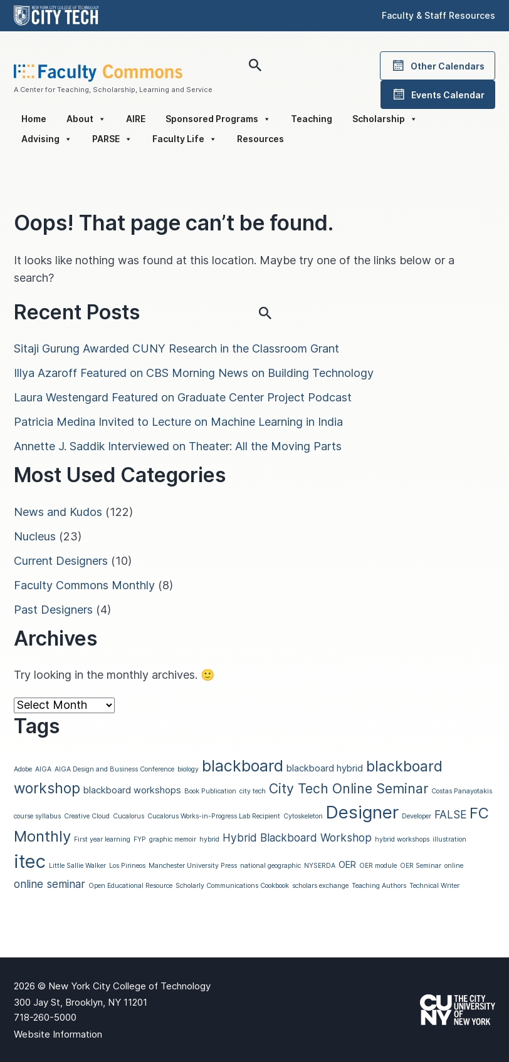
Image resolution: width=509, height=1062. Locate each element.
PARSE (112, 139)
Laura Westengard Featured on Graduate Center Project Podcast (183, 397)
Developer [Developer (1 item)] (416, 816)
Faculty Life (184, 139)
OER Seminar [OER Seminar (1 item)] (420, 866)
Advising (46, 139)
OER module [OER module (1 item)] (378, 866)
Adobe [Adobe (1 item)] (23, 769)
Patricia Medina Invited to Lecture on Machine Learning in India (178, 421)
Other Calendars (438, 65)
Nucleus (35, 536)
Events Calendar (438, 94)
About (86, 119)
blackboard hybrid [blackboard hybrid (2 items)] (324, 768)
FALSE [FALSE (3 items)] (450, 814)
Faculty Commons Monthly (84, 585)
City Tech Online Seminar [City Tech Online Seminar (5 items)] (348, 788)
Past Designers (53, 609)
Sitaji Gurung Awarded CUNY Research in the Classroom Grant (176, 348)
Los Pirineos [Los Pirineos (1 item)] (127, 866)
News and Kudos (58, 511)
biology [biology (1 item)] (188, 769)
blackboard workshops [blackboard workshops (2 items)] (132, 790)
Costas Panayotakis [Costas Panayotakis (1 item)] (461, 791)
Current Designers (61, 560)
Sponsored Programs (218, 119)
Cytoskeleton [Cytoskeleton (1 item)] (303, 816)
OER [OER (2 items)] (347, 864)
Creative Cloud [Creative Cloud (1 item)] (87, 816)
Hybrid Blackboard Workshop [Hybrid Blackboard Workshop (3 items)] (297, 837)
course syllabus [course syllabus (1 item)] (37, 816)
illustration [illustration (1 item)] (449, 839)
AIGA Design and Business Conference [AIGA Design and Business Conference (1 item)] (114, 769)
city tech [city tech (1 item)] (252, 791)
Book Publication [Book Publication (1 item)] (210, 791)
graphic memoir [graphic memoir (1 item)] (172, 839)
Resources (260, 138)
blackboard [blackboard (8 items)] (242, 765)
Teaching (311, 118)
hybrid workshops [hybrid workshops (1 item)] (402, 839)
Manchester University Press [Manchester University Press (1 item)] (193, 866)
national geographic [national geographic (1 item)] (270, 866)
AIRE (135, 118)
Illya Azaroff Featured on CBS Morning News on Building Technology (194, 372)
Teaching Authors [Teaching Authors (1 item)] (379, 886)
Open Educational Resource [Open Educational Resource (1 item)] (130, 886)
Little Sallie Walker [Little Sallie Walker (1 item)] (77, 866)
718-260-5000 (45, 1017)
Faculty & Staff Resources (438, 15)
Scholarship (384, 119)
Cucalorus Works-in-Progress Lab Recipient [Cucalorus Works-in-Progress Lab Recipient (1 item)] (213, 816)
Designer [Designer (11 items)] (362, 812)
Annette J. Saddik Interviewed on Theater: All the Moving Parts (178, 446)
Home (33, 118)
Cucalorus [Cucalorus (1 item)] (128, 816)
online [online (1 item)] (453, 866)
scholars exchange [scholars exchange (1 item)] (320, 886)
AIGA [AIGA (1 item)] (43, 769)
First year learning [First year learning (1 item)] (102, 839)
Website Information (58, 1034)
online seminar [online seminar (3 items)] (49, 883)
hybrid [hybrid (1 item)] (209, 839)
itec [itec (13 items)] (30, 861)
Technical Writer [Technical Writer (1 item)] (434, 886)
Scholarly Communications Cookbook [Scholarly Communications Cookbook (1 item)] (232, 886)
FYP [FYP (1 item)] (140, 839)
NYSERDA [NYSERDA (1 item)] (319, 866)
